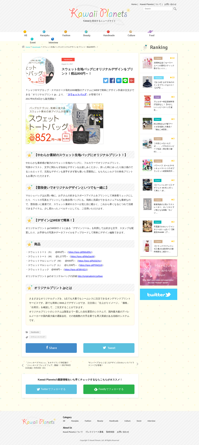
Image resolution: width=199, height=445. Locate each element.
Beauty (100, 421)
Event (157, 119)
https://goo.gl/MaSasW (82, 256)
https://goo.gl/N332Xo (89, 260)
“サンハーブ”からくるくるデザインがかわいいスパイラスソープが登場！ (111, 364)
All (64, 421)
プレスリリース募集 (94, 432)
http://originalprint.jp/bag (90, 276)
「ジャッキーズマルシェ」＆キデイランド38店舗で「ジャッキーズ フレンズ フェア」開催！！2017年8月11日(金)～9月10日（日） (48, 365)
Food (157, 97)
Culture (158, 58)
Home (134, 4)
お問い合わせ (170, 4)
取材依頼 (110, 432)
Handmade (68, 59)
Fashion (88, 421)
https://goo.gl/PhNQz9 (90, 265)
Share (53, 348)
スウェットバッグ (77, 94)
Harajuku (158, 78)
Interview (151, 421)
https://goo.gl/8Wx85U (79, 252)
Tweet (111, 348)
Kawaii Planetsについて (150, 4)
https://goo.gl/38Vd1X (76, 269)
